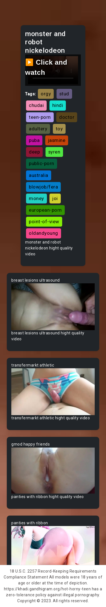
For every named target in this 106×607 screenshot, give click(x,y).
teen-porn (40, 117)
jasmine (57, 140)
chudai (36, 105)
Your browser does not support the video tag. (53, 306)
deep (34, 152)
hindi (57, 105)
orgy (46, 94)
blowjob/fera (43, 187)
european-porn (45, 210)
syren (54, 152)
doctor (66, 117)
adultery (38, 129)
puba (34, 140)
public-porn (41, 163)
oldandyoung (43, 233)
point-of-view (44, 221)
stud (64, 94)
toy (59, 129)
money (36, 198)
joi (55, 198)
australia (38, 175)
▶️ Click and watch (46, 67)
